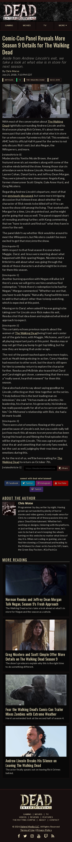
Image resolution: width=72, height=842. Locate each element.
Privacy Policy (44, 830)
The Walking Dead (35, 80)
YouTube (60, 483)
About (42, 820)
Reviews (34, 817)
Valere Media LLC (29, 826)
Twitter (28, 483)
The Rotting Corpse (24, 820)
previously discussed (20, 195)
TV (20, 80)
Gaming (27, 814)
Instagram (44, 483)
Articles (9, 80)
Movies (38, 814)
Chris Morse (12, 71)
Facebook (12, 483)
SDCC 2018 (55, 80)
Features (47, 817)
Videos (23, 817)
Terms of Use (27, 830)
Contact (54, 820)
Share (63, 468)
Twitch (36, 489)
